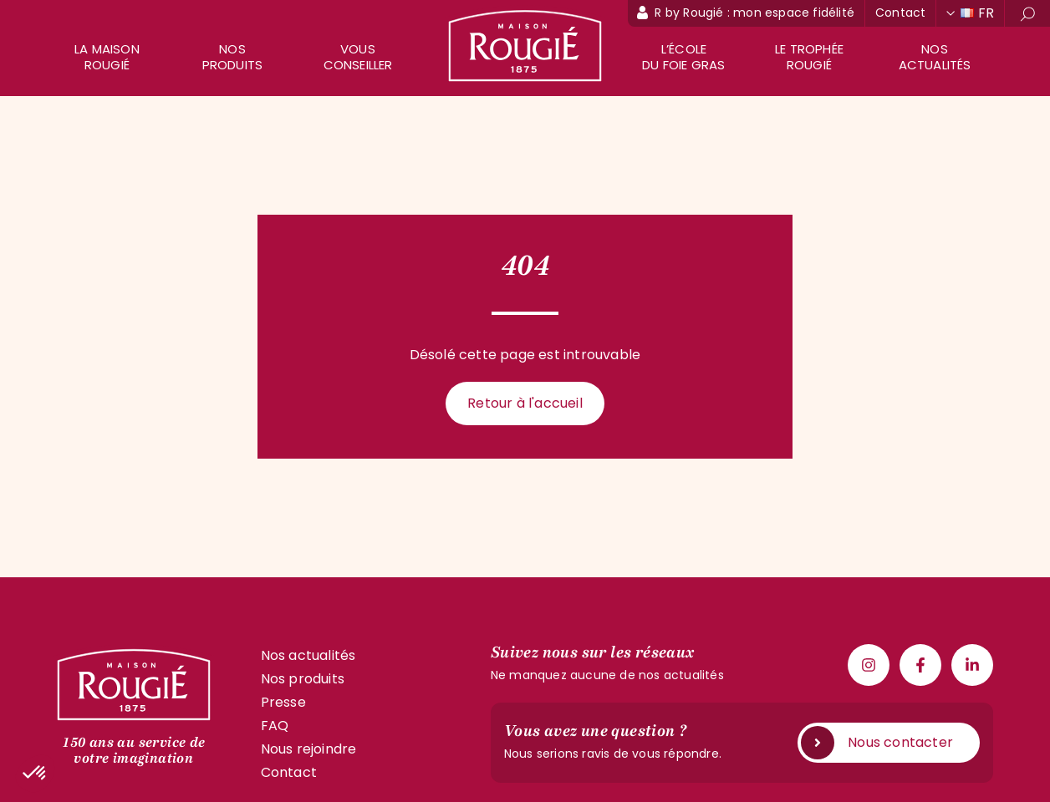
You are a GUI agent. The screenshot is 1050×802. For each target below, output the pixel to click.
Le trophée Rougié (809, 57)
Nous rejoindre (309, 749)
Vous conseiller (358, 57)
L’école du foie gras (683, 57)
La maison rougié (107, 57)
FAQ (275, 725)
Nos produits (232, 57)
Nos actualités (935, 57)
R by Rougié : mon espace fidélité (754, 12)
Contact (900, 12)
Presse (283, 702)
